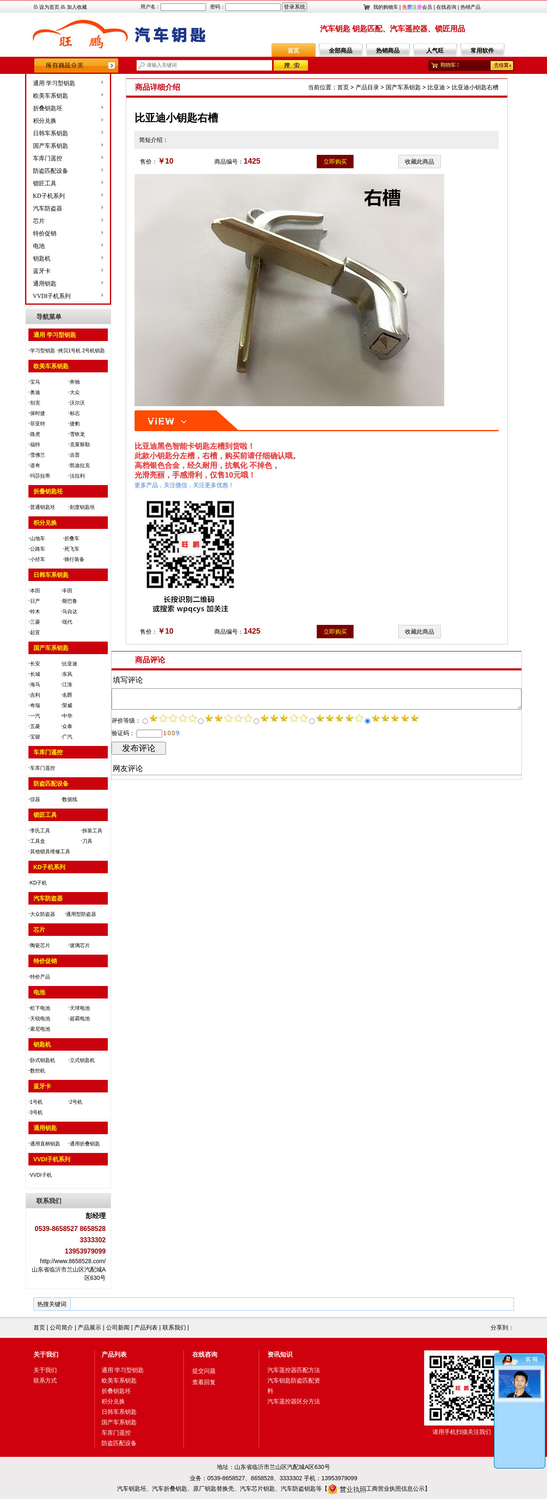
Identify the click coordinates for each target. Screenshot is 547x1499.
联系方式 (45, 1380)
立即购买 (335, 161)
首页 (293, 50)
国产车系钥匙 (25, 146)
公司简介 (61, 1327)
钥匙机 (16, 258)
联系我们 (174, 1327)
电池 (14, 246)
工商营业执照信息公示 (376, 1488)
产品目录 (367, 87)
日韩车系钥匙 (25, 133)
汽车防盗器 (22, 208)
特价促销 (19, 233)
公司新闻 (118, 1327)
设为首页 (49, 7)
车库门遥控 (22, 158)
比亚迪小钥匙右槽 (475, 87)
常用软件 (482, 50)
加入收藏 (77, 7)
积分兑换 (19, 121)
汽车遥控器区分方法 (293, 1401)
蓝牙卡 (16, 271)
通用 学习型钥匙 (29, 83)
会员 (417, 7)
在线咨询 (446, 7)
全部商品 (340, 50)
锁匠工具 (19, 183)
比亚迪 (436, 87)
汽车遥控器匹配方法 (293, 1370)
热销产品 (470, 7)
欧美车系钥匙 (25, 96)
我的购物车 (385, 7)
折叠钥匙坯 (22, 108)
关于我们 (46, 1354)
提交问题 (204, 1371)
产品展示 (89, 1327)
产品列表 (146, 1327)
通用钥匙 (19, 284)
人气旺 (435, 50)
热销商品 (387, 50)
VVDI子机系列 (27, 296)
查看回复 (204, 1382)
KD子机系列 (24, 196)
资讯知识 (280, 1354)
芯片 (14, 221)
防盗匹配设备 (25, 171)
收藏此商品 (419, 161)
